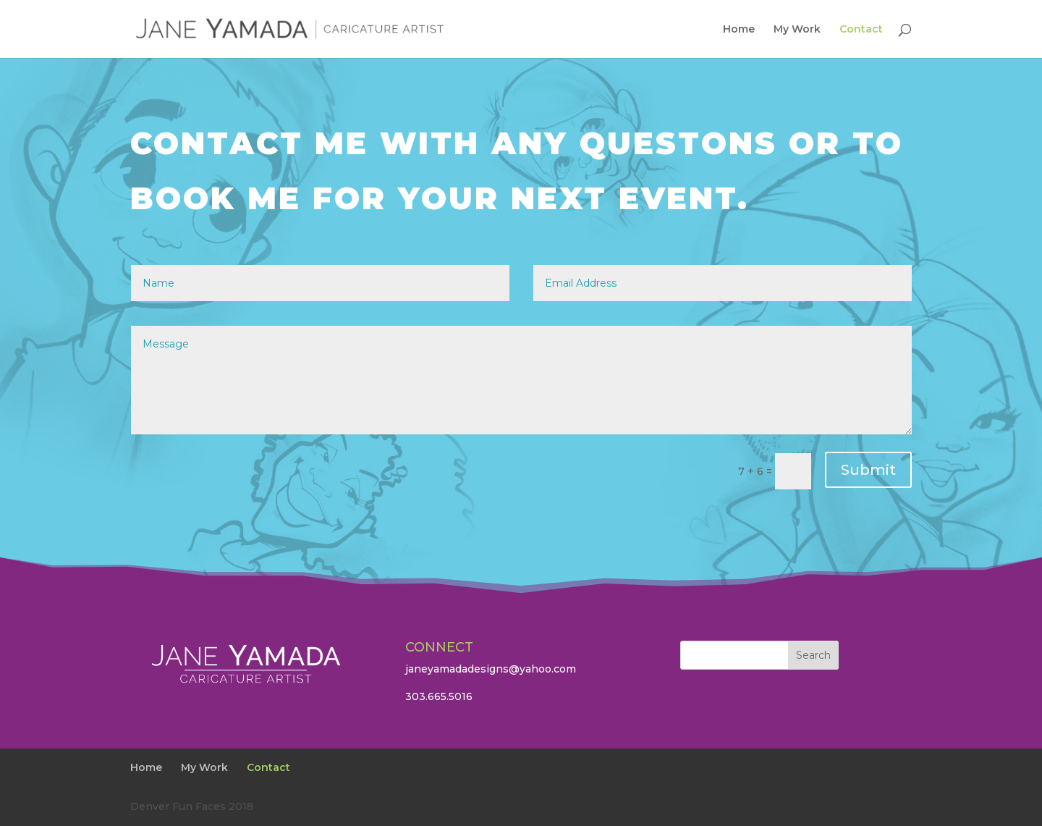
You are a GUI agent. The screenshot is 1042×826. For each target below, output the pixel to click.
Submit (868, 470)
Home (739, 29)
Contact (861, 29)
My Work (797, 29)
